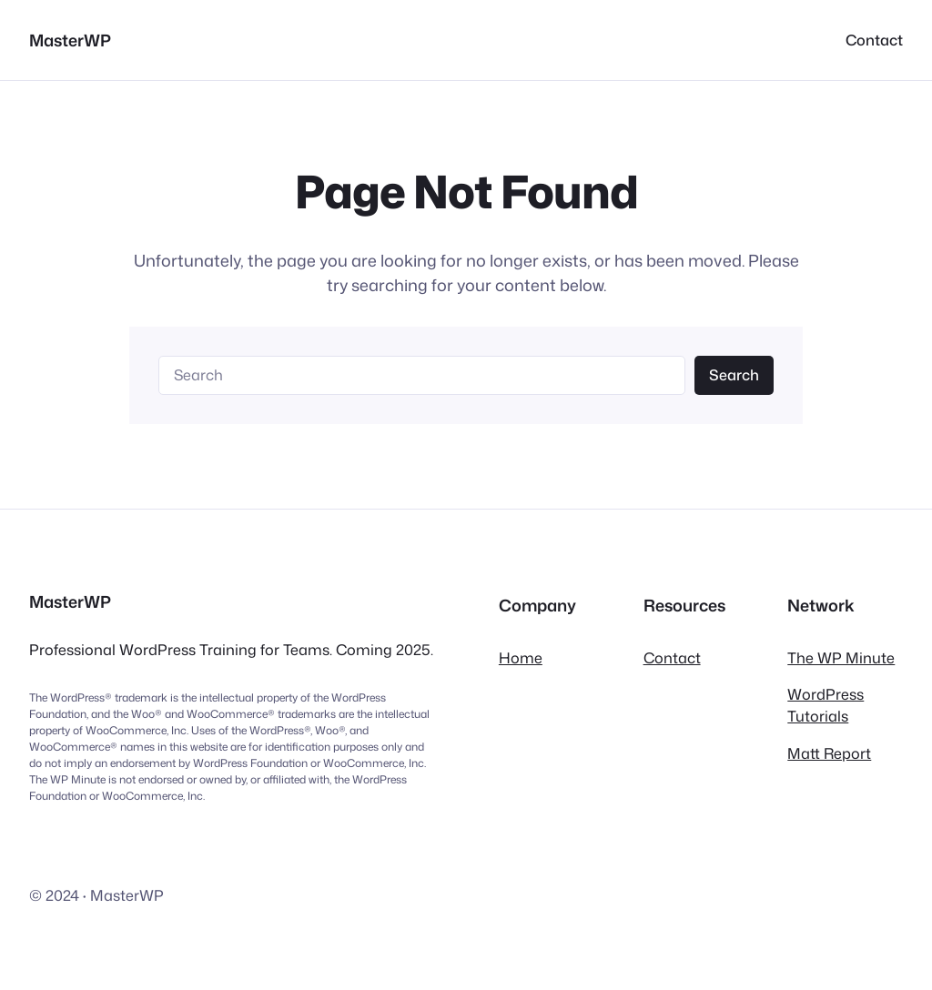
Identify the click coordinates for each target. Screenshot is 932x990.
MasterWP (70, 40)
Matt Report (829, 752)
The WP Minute (841, 657)
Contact (672, 657)
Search (734, 374)
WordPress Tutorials (825, 704)
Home (520, 657)
